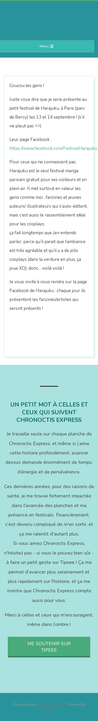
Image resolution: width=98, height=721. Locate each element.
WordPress (49, 709)
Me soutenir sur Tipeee (49, 646)
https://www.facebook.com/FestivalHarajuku (53, 148)
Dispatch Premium (51, 704)
